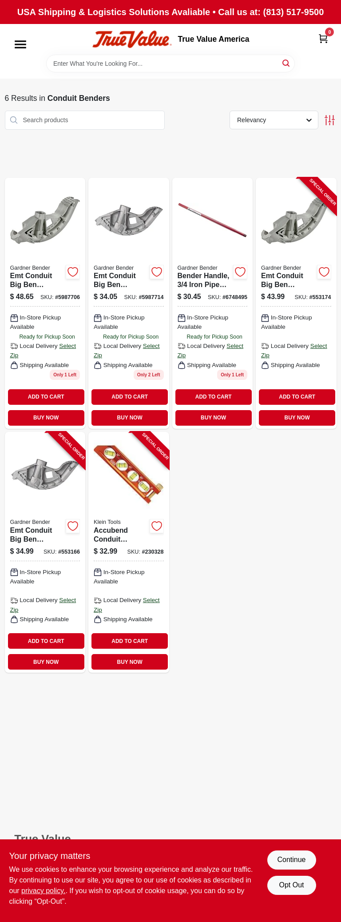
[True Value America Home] (132, 39)
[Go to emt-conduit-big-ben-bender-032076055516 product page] (128, 303)
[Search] (286, 63)
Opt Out (291, 885)
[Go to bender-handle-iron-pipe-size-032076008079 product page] (212, 303)
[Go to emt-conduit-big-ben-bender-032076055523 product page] (45, 303)
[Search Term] (170, 63)
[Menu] (20, 44)
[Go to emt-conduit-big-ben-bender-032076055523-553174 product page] (296, 303)
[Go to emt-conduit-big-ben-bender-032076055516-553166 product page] (45, 552)
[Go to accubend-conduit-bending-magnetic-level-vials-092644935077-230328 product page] (128, 552)
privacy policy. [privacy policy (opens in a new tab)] (43, 890)
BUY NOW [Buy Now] (46, 418)
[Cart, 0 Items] (323, 38)
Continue (291, 859)
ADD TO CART (46, 397)
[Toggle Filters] (330, 120)
